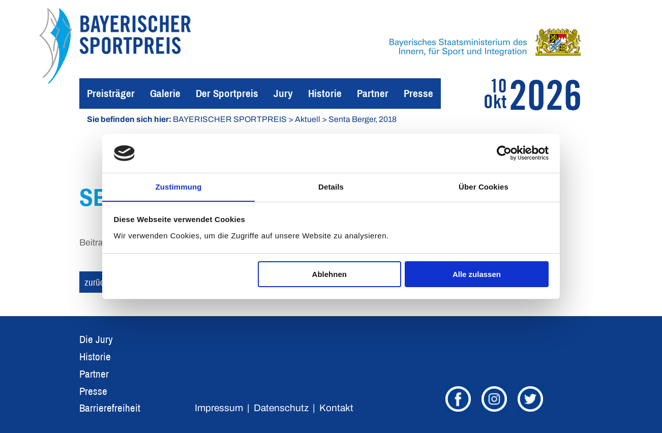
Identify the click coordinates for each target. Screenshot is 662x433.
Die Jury (96, 339)
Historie (325, 93)
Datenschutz (281, 408)
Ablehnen (329, 274)
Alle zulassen (477, 274)
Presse (418, 93)
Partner (372, 93)
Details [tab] (331, 186)
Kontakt (336, 408)
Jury (283, 93)
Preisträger (111, 93)
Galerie (165, 93)
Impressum (219, 408)
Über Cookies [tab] (483, 186)
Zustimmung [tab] (179, 186)
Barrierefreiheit (109, 407)
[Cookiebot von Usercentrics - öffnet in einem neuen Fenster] (504, 153)
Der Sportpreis (227, 93)
